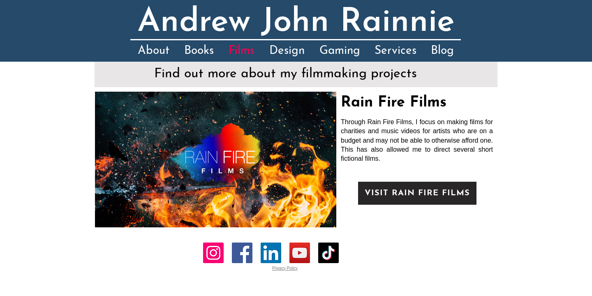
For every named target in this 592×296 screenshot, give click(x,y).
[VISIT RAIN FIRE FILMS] (417, 193)
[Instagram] (213, 253)
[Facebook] (242, 253)
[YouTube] (299, 253)
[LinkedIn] (271, 253)
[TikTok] (328, 253)
